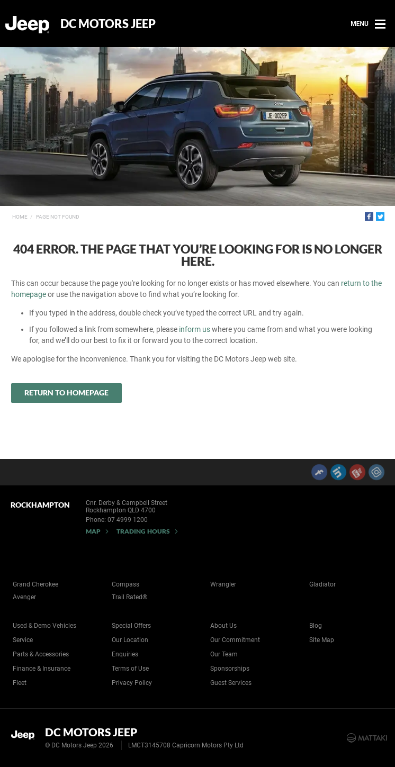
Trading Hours (143, 531)
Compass (125, 584)
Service (23, 640)
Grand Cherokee (35, 584)
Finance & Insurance (41, 668)
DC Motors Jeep (108, 24)
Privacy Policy (132, 683)
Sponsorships (229, 668)
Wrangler (223, 584)
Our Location (130, 640)
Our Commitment (235, 640)
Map (93, 531)
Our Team (224, 654)
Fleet (19, 683)
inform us (194, 329)
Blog (315, 625)
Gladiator (322, 584)
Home (20, 217)
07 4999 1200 (127, 520)
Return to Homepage (66, 392)
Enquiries (125, 654)
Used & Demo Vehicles (44, 625)
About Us (223, 625)
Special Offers (131, 625)
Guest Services (231, 683)
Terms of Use (130, 668)
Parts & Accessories (41, 654)
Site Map (321, 640)
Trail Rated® (129, 597)
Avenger (24, 597)
